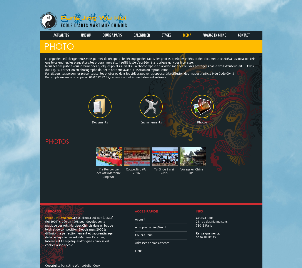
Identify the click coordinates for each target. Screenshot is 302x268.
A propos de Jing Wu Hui (151, 227)
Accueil (140, 219)
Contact (244, 35)
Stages (166, 35)
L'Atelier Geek (91, 266)
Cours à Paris (112, 35)
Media (187, 35)
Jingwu (86, 35)
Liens (138, 251)
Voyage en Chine (214, 35)
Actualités (61, 35)
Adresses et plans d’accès (152, 243)
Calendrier (142, 35)
